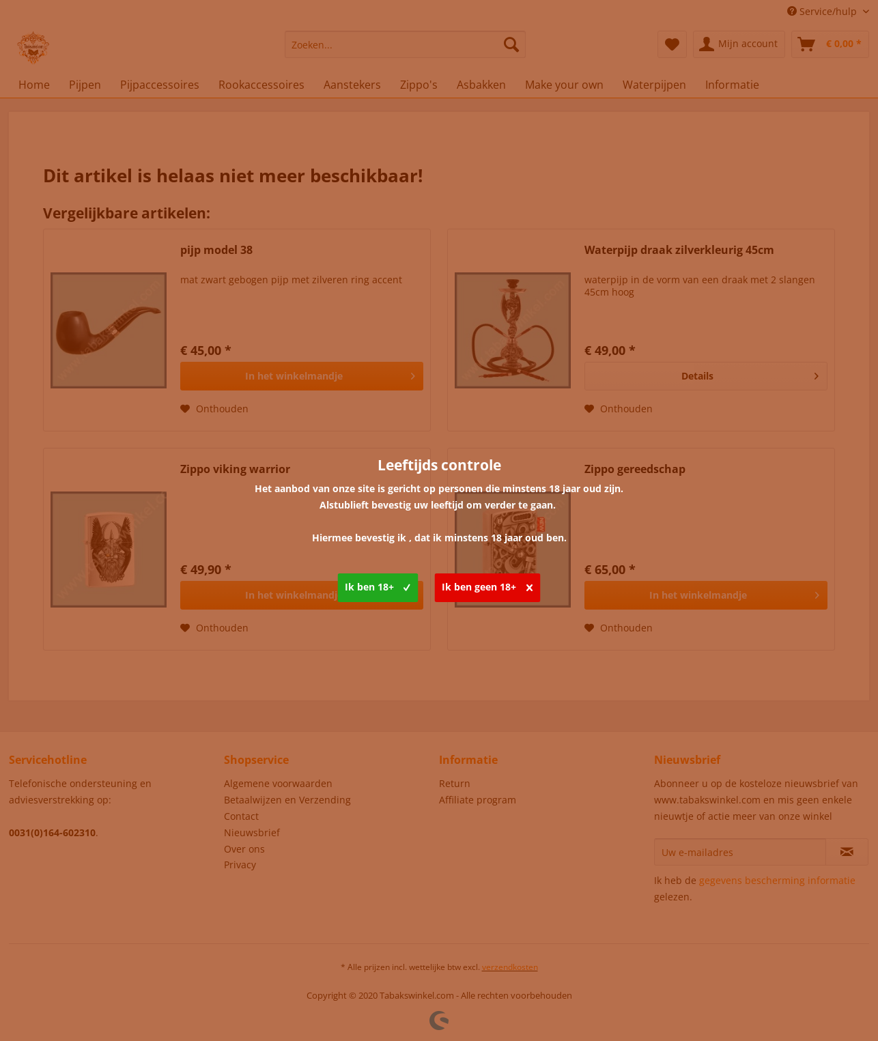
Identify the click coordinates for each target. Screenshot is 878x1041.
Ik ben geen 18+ (487, 585)
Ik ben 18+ (377, 585)
